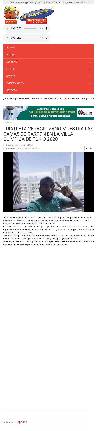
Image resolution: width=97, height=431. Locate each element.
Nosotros (12, 61)
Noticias (11, 76)
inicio (10, 55)
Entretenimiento (15, 83)
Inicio (10, 47)
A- (87, 148)
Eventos (11, 69)
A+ (91, 148)
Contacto (11, 90)
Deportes (7, 123)
